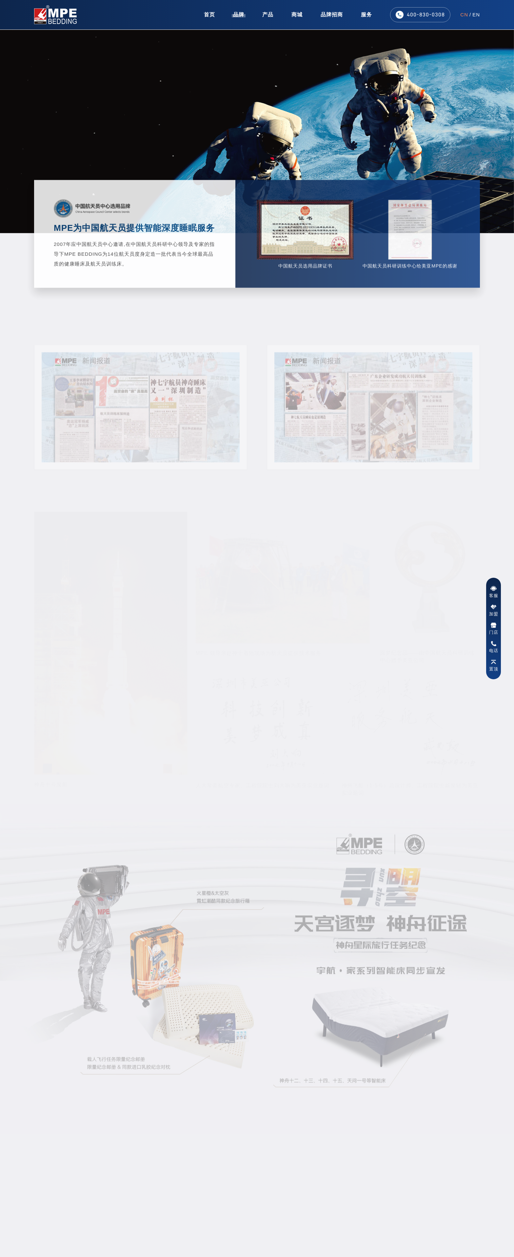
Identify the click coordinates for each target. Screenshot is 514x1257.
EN (476, 13)
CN (464, 13)
